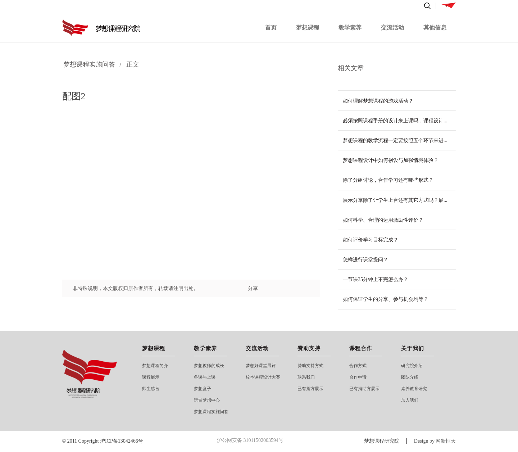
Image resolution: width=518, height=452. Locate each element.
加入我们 (409, 400)
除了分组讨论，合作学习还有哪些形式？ (388, 180)
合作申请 (358, 377)
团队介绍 (409, 377)
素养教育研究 (414, 388)
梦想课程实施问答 (89, 64)
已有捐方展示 (310, 388)
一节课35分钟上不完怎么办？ (375, 279)
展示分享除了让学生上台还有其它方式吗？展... (395, 200)
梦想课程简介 (155, 365)
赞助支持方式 (310, 365)
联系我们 (306, 377)
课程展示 (150, 377)
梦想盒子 (202, 388)
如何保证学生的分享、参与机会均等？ (385, 299)
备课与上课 (204, 377)
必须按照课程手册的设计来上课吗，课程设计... (395, 120)
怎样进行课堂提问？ (365, 259)
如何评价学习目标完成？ (370, 240)
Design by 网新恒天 (435, 441)
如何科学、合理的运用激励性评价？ (383, 220)
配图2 (74, 96)
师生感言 (150, 388)
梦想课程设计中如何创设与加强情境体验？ (391, 160)
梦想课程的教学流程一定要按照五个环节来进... (395, 140)
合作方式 (358, 365)
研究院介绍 (412, 365)
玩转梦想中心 (207, 400)
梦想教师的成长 (209, 365)
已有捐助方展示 (364, 388)
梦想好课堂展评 (261, 365)
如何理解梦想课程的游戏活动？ (378, 101)
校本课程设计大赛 (263, 377)
